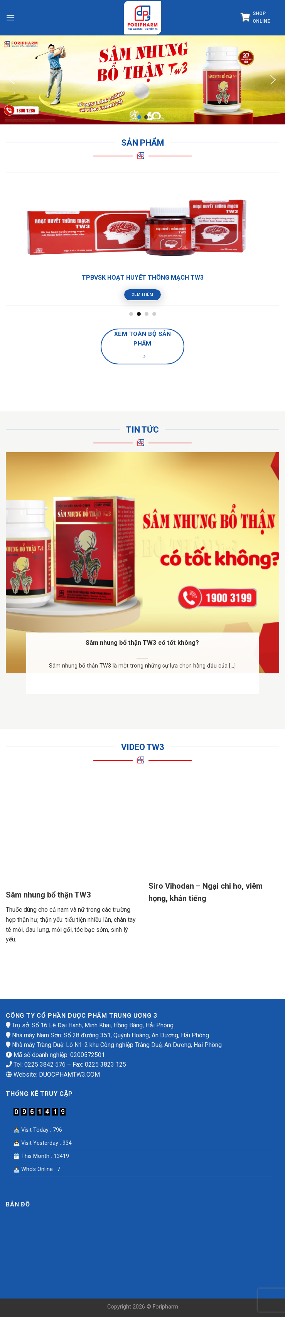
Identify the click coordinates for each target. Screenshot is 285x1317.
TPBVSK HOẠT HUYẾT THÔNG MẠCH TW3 (143, 277)
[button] (12, 80)
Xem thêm (142, 294)
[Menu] (10, 17)
